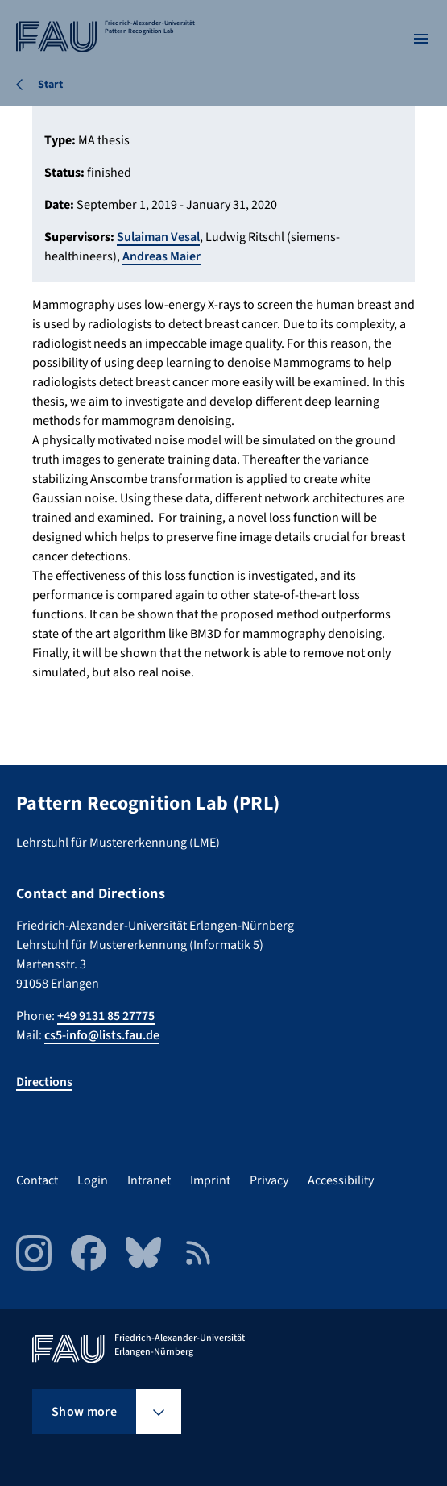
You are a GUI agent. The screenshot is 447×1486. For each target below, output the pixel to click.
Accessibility (341, 1180)
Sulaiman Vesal (158, 237)
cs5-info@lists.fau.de (101, 1035)
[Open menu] (421, 38)
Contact (37, 1180)
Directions (44, 1082)
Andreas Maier (161, 256)
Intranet (149, 1180)
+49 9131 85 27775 (106, 1016)
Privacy (269, 1180)
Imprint (210, 1180)
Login (92, 1180)
